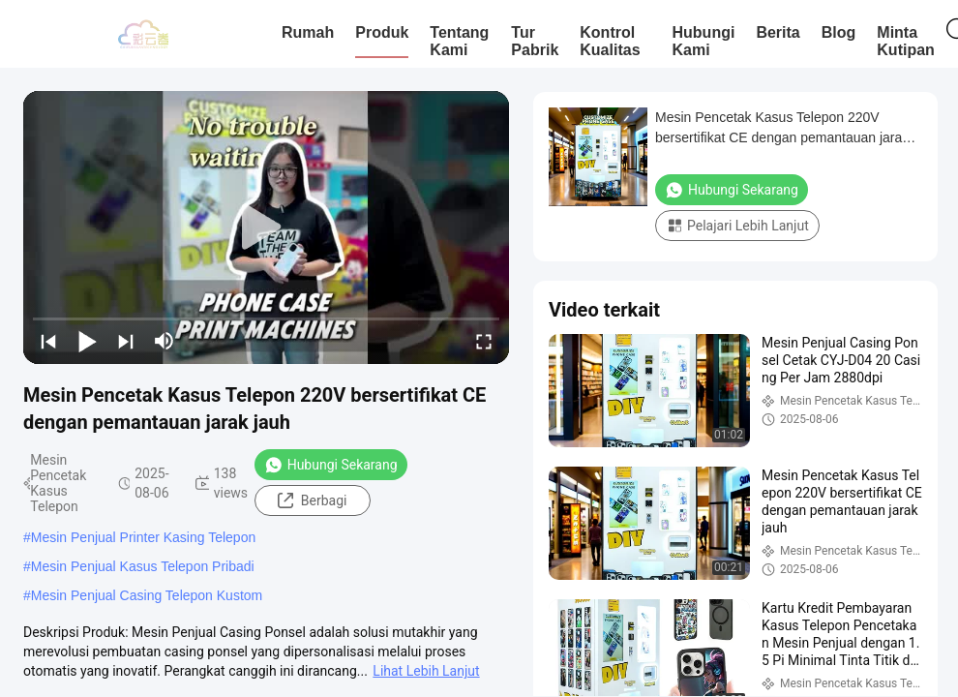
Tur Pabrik (534, 41)
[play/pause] (87, 340)
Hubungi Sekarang (331, 464)
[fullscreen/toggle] (483, 340)
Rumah (308, 32)
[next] (125, 340)
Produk (381, 32)
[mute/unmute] (164, 340)
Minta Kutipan (906, 41)
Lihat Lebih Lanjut (426, 671)
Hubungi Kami (704, 41)
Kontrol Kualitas (610, 41)
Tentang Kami (459, 41)
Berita (777, 32)
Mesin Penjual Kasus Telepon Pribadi (142, 566)
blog (839, 32)
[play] (266, 227)
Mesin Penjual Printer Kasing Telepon (143, 537)
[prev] (48, 340)
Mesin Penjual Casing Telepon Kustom (146, 595)
